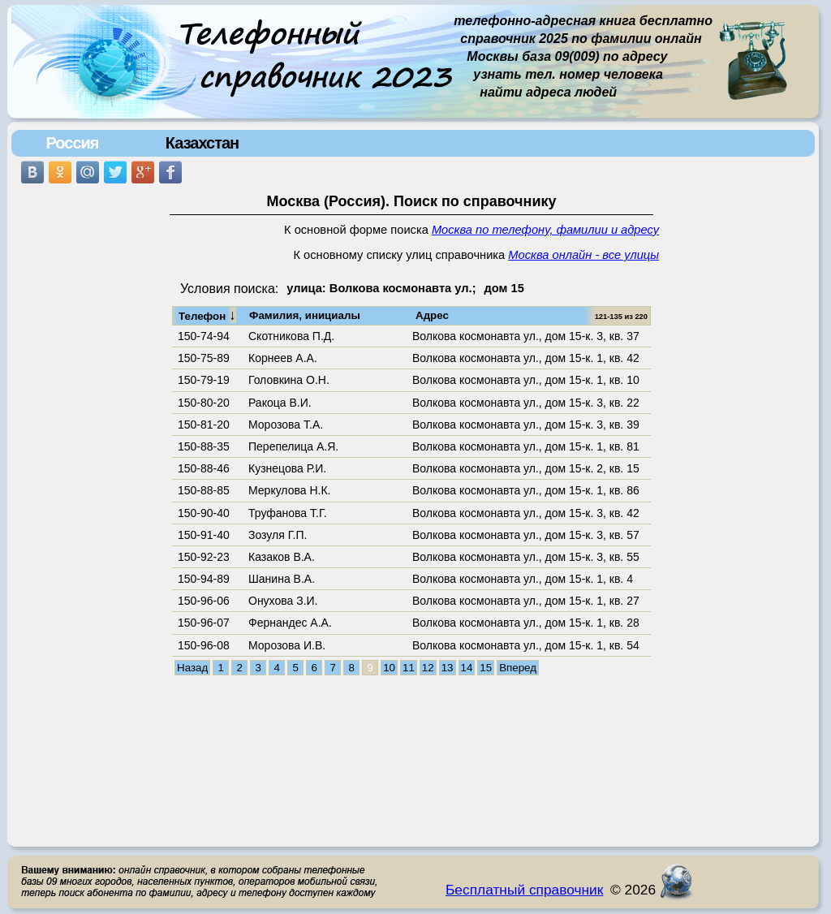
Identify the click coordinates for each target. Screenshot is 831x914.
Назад (192, 668)
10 (389, 668)
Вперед (517, 668)
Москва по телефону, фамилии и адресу (545, 229)
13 (447, 668)
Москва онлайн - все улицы (583, 254)
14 (467, 668)
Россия (71, 143)
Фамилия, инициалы (304, 315)
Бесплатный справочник (524, 890)
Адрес (432, 315)
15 (486, 668)
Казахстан (202, 143)
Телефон (207, 315)
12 (428, 668)
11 (409, 668)
